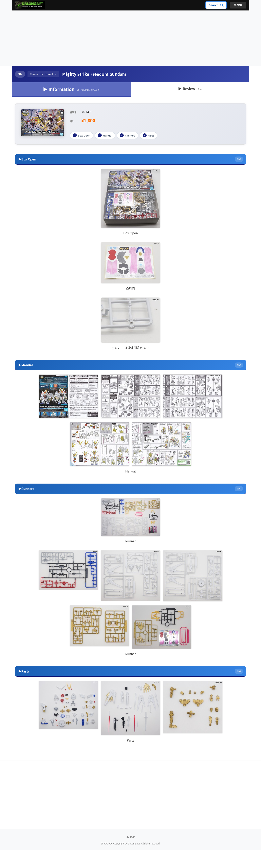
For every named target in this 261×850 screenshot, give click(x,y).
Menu (238, 5)
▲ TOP (130, 836)
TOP (239, 158)
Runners (127, 135)
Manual (105, 135)
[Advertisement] (130, 38)
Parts (148, 135)
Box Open (81, 135)
